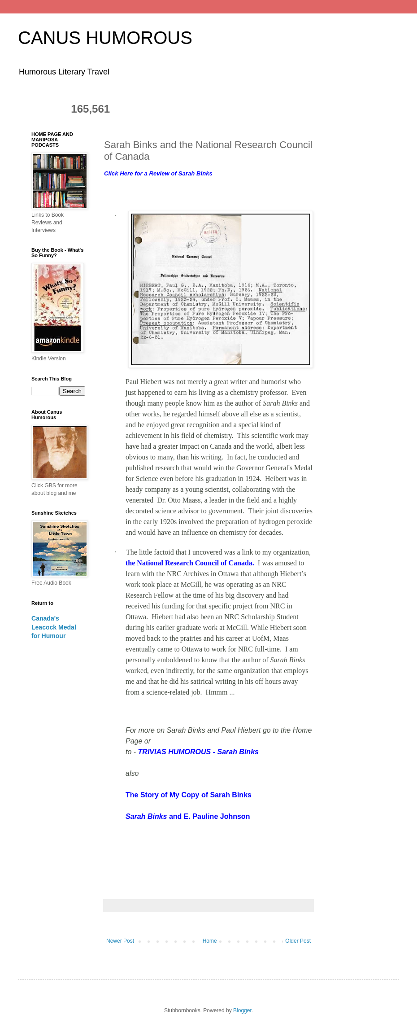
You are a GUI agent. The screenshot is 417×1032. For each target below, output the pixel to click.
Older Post (298, 941)
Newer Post (120, 941)
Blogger (242, 1010)
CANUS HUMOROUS (105, 38)
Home (210, 941)
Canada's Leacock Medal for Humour (53, 627)
